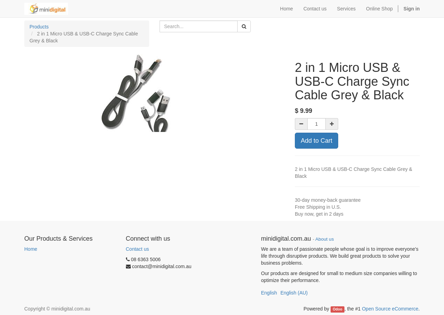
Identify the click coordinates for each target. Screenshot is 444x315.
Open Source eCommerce (390, 309)
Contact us (137, 249)
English (269, 293)
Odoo (337, 309)
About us (324, 239)
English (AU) (294, 293)
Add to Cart (316, 140)
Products (39, 27)
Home (30, 249)
